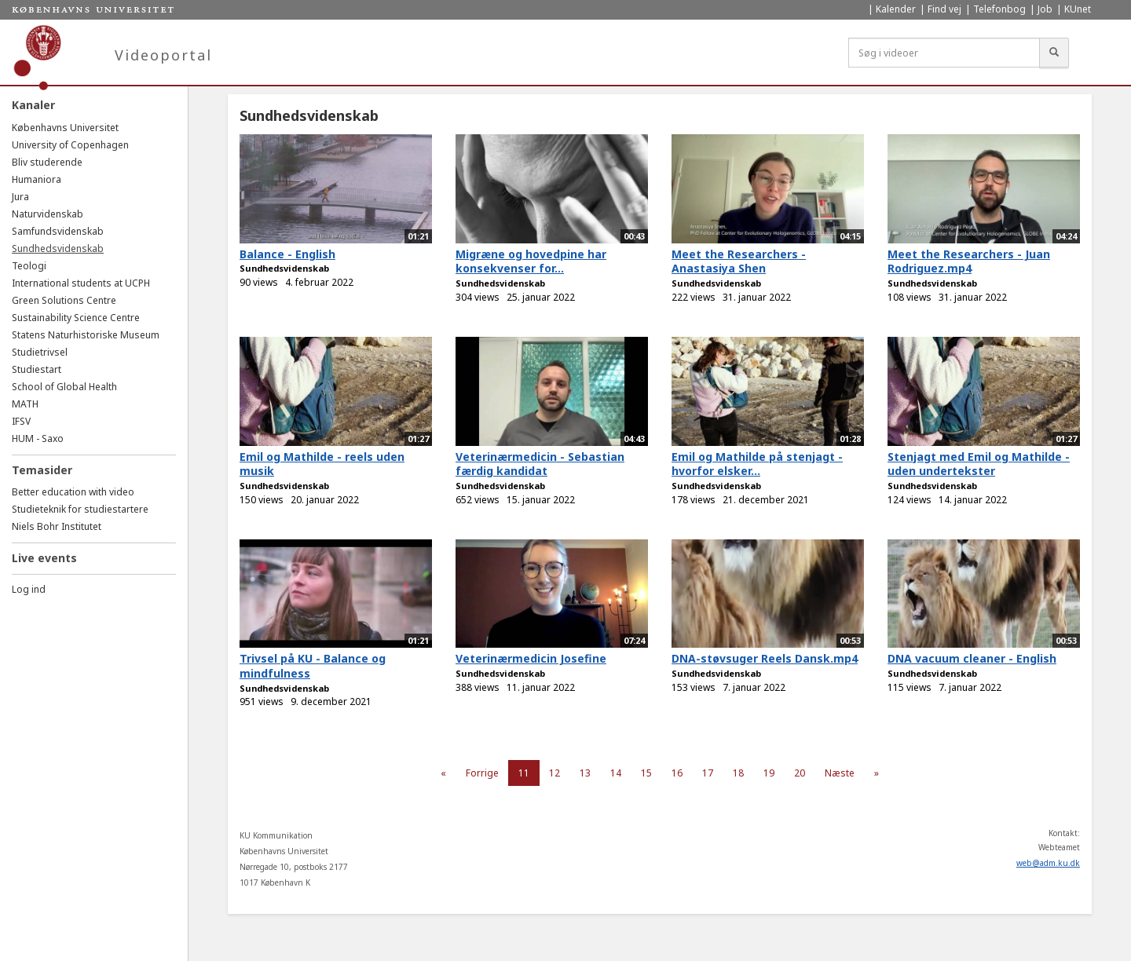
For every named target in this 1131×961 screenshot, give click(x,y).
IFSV (21, 421)
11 (523, 773)
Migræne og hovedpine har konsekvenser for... (531, 261)
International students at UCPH (81, 283)
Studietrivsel (40, 352)
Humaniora (36, 179)
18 (738, 773)
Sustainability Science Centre (76, 317)
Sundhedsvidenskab (58, 248)
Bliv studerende (47, 162)
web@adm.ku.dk (1048, 862)
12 (554, 773)
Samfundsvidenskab (58, 231)
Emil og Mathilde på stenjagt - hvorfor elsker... (757, 464)
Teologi (29, 265)
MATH (25, 404)
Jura (20, 196)
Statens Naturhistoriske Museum (85, 335)
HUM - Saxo (38, 438)
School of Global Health (64, 386)
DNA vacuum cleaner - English (972, 658)
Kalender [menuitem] (896, 9)
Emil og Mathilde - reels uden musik (322, 464)
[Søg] (1054, 53)
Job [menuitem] (1045, 9)
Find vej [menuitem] (944, 9)
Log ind (29, 589)
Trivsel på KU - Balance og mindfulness (313, 666)
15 (646, 773)
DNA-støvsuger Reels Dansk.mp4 (765, 658)
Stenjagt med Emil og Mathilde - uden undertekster (979, 464)
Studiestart (36, 369)
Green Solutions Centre (64, 300)
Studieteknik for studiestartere (80, 509)
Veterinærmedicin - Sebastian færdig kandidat (540, 464)
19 (768, 773)
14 (615, 773)
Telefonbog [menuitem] (999, 9)
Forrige (482, 773)
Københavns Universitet (65, 127)
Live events (44, 557)
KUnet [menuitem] (1077, 9)
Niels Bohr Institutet (56, 526)
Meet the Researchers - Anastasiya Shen (739, 261)
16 (677, 773)
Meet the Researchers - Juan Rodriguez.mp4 (969, 261)
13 (585, 773)
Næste (840, 773)
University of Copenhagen (70, 145)
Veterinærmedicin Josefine (531, 658)
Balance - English (287, 254)
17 (707, 773)
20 (799, 773)
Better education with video (73, 492)
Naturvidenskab (47, 214)
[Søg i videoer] (944, 53)
